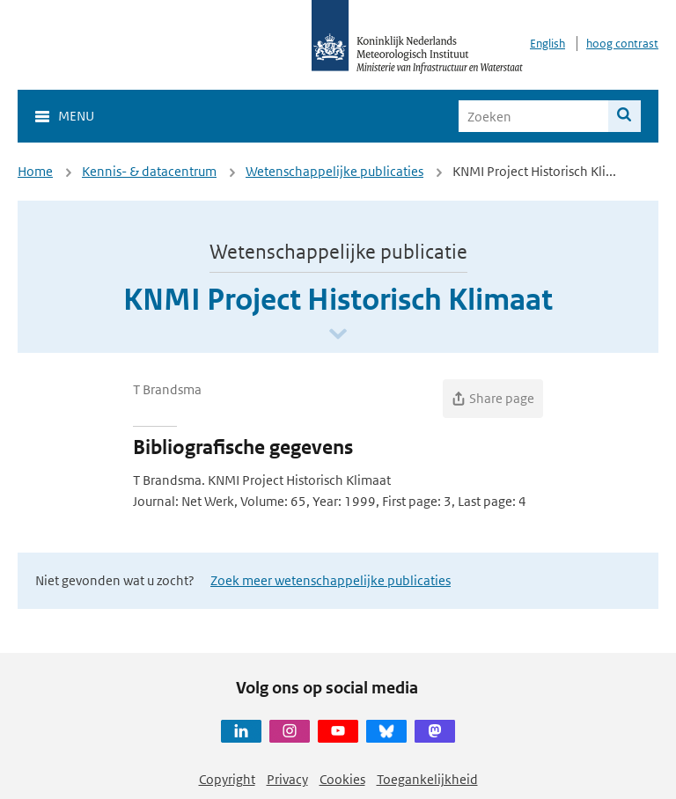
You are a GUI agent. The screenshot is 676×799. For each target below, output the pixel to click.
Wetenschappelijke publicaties (334, 171)
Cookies (342, 779)
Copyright (227, 779)
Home (35, 171)
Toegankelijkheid (427, 779)
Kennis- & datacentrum (149, 171)
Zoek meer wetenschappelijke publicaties (330, 580)
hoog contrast (622, 43)
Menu (76, 115)
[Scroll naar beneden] (338, 335)
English (547, 43)
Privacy (287, 779)
